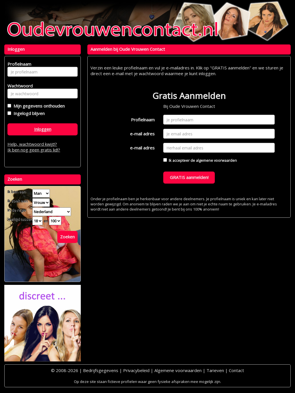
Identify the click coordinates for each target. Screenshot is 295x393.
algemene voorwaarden (216, 160)
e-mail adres (142, 134)
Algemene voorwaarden (178, 370)
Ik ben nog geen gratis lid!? (33, 150)
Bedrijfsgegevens (100, 370)
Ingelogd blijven (28, 113)
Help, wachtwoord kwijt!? (32, 144)
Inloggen (42, 129)
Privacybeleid (136, 370)
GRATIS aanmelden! (189, 177)
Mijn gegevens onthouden (38, 106)
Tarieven (215, 370)
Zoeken (67, 237)
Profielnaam (143, 119)
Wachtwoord (18, 86)
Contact (236, 370)
